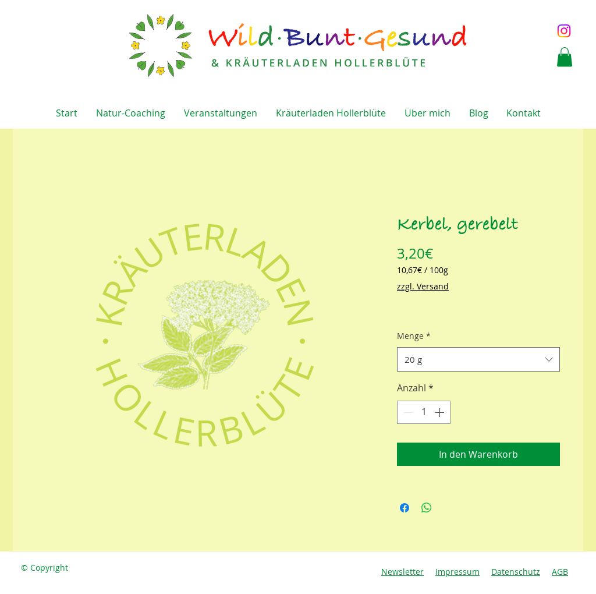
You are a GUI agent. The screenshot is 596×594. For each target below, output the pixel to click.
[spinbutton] (423, 412)
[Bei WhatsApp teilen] (427, 508)
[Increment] (440, 412)
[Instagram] (564, 31)
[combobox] (478, 359)
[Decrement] (407, 412)
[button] (564, 56)
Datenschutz (515, 571)
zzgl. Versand (423, 286)
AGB (560, 571)
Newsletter (402, 571)
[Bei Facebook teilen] (404, 508)
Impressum (457, 571)
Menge (414, 335)
